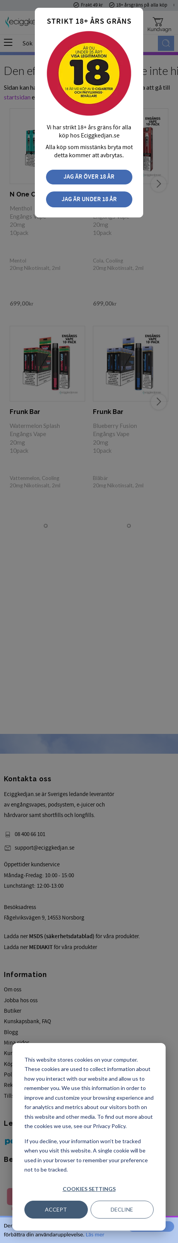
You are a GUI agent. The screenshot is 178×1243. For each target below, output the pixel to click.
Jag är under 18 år (89, 199)
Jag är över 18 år (89, 177)
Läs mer (95, 1234)
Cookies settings (89, 1189)
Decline (122, 1209)
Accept (56, 1209)
